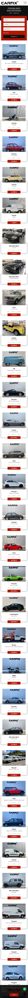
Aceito (14, 994)
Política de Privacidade (20, 991)
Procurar (14, 36)
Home (10, 13)
